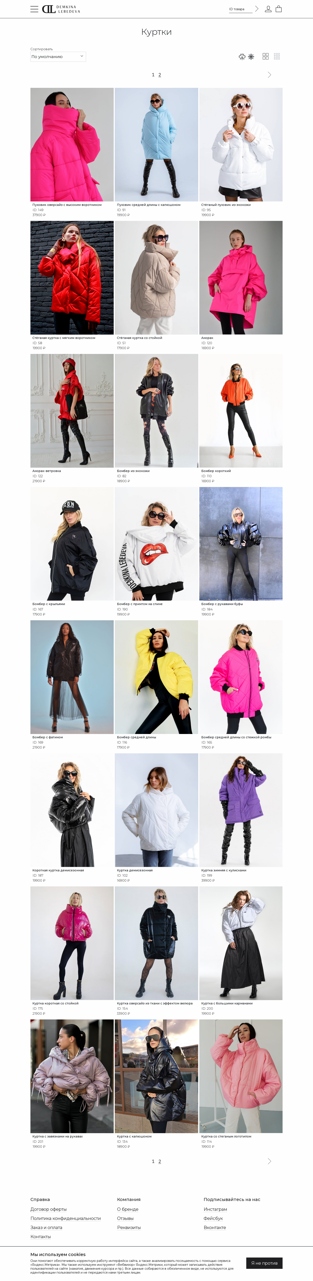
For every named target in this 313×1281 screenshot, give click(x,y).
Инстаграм (215, 1216)
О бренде (127, 1216)
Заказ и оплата (46, 1234)
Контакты (40, 1243)
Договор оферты (48, 1216)
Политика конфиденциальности (65, 1225)
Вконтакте (215, 1234)
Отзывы (125, 1225)
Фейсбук (213, 1225)
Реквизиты (129, 1234)
